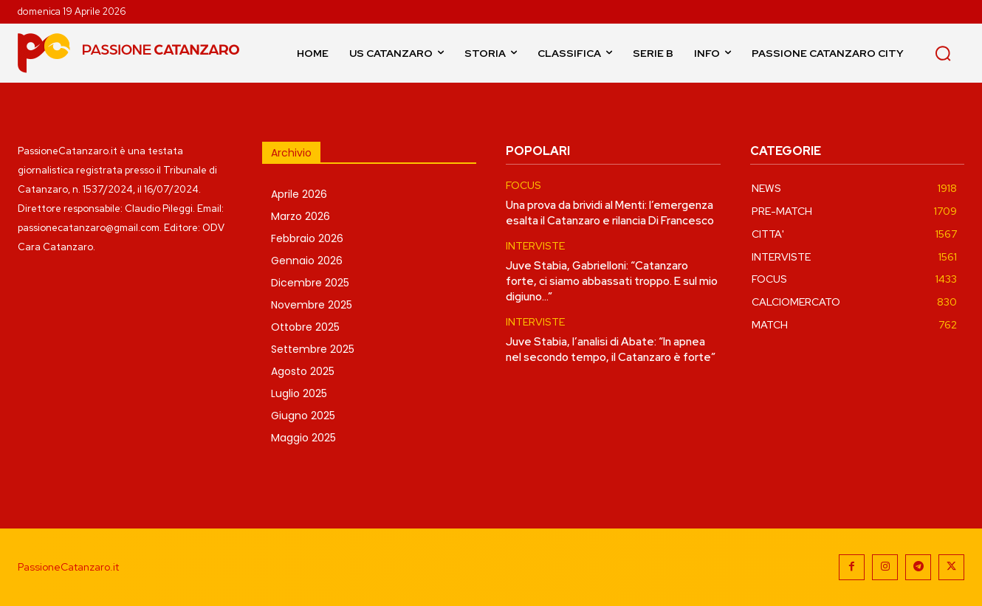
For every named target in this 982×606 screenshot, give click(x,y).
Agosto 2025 (302, 371)
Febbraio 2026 (307, 238)
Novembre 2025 (311, 304)
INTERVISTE (535, 246)
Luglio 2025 (299, 393)
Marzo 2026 (300, 216)
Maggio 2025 (303, 437)
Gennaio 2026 (307, 260)
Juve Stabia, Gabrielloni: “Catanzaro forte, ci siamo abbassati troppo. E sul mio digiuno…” (612, 281)
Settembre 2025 (312, 349)
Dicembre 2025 (310, 282)
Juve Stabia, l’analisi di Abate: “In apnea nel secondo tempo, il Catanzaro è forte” (610, 349)
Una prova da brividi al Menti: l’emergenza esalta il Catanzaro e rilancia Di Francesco (610, 213)
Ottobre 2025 (305, 327)
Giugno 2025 (303, 415)
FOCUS (523, 185)
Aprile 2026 (299, 194)
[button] (942, 53)
